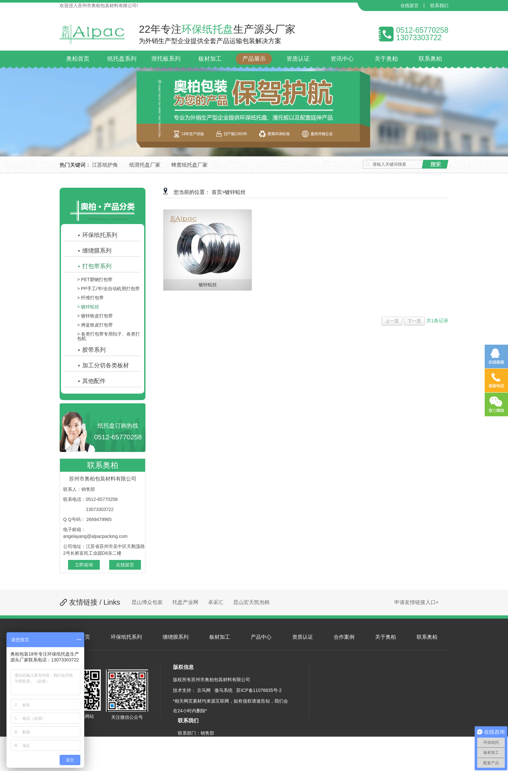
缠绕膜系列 (94, 250)
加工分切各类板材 (103, 365)
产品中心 (261, 637)
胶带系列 (91, 350)
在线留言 (409, 5)
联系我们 (439, 5)
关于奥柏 (385, 637)
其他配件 (91, 381)
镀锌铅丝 (235, 192)
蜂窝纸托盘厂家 (189, 165)
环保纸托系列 (97, 235)
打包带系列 (94, 266)
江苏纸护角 (105, 165)
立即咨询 (84, 564)
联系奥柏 (427, 637)
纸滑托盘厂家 (144, 165)
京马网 (204, 690)
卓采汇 (216, 602)
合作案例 (344, 637)
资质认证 (302, 637)
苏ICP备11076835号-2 (259, 690)
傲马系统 (223, 690)
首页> (218, 192)
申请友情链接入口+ (416, 602)
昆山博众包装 (147, 602)
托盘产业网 (185, 602)
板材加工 (219, 637)
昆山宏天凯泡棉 (251, 602)
